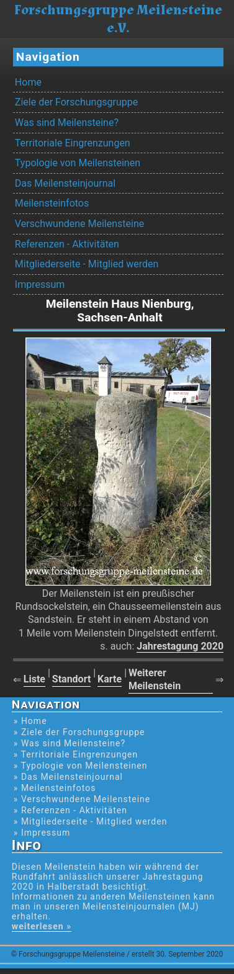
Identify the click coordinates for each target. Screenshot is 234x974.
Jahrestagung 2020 (180, 646)
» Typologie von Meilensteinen (81, 766)
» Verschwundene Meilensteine (82, 799)
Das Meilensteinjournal (65, 183)
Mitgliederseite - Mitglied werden (86, 264)
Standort (71, 679)
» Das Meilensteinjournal (68, 777)
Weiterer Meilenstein (154, 679)
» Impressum (42, 833)
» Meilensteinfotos (55, 788)
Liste (34, 679)
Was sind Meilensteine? (67, 122)
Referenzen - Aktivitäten (67, 244)
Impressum (40, 284)
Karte (109, 679)
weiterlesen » (41, 926)
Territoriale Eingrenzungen (72, 143)
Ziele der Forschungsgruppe (76, 102)
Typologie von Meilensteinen (77, 163)
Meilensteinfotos (52, 203)
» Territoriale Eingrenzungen (76, 754)
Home (28, 82)
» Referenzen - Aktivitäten (70, 810)
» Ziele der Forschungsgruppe (79, 732)
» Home (30, 721)
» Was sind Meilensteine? (69, 743)
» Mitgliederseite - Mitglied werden (91, 821)
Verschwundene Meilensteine (79, 224)
